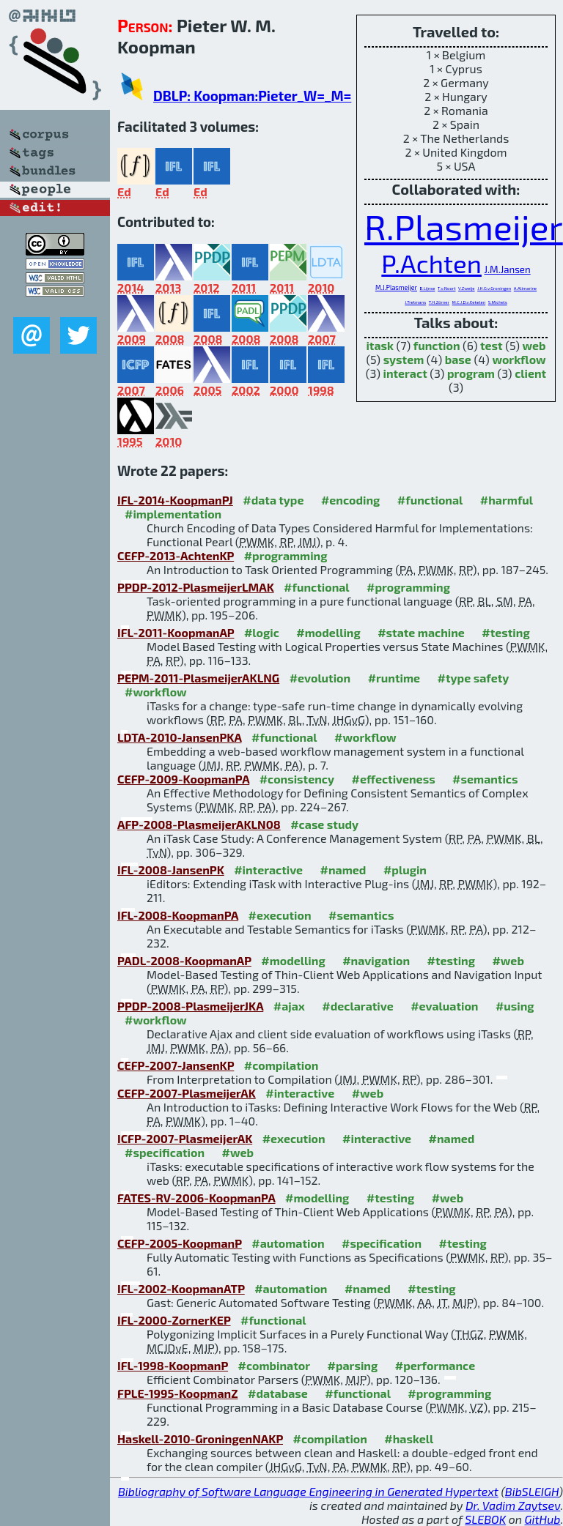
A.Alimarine (525, 288)
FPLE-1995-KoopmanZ (177, 1393)
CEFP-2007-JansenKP (175, 1065)
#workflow (156, 692)
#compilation (281, 1065)
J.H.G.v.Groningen (494, 288)
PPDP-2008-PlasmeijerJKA (190, 1006)
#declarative (357, 1006)
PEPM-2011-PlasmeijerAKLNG (198, 678)
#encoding (350, 500)
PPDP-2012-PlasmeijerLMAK (195, 587)
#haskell (408, 1438)
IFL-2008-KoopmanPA (177, 915)
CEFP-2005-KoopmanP (179, 1243)
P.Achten (431, 262)
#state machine (421, 632)
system (403, 359)
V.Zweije (466, 288)
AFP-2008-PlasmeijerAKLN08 (199, 824)
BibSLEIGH (532, 1491)
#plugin (405, 869)
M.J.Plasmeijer (396, 287)
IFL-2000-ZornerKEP (174, 1320)
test (491, 345)
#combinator (274, 1365)
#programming (286, 555)
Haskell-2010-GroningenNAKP (200, 1438)
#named (343, 869)
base (458, 359)
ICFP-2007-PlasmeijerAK (184, 1138)
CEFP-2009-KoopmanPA (183, 779)
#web (507, 960)
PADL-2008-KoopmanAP (184, 960)
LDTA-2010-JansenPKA (179, 737)
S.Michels (497, 302)
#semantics (485, 779)
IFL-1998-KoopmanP (172, 1365)
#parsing (352, 1365)
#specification (165, 1152)
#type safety (473, 678)
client (530, 373)
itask (380, 345)
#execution (280, 915)
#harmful (506, 500)
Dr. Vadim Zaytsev (513, 1505)
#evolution (320, 678)
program (471, 373)
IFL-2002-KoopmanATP (181, 1288)
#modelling (328, 632)
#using (515, 1006)
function (436, 345)
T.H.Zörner (439, 302)
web (534, 345)
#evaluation (444, 1006)
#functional (430, 500)
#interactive (268, 869)
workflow (518, 359)
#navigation (376, 960)
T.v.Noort (446, 288)
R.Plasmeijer (463, 226)
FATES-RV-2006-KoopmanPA (196, 1198)
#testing (505, 632)
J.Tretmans (415, 302)
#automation (287, 1243)
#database (278, 1393)
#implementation (173, 514)
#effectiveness (393, 779)
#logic (261, 632)
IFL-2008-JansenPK (170, 869)
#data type (273, 500)
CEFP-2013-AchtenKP (175, 555)
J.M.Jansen (507, 269)
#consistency (297, 779)
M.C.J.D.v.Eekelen (469, 302)
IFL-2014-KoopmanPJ (175, 500)
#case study (324, 824)
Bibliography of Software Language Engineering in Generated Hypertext (308, 1491)
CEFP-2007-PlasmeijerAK (186, 1093)
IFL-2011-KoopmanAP (175, 632)
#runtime (394, 678)
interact (405, 373)
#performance (435, 1365)
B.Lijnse (427, 288)
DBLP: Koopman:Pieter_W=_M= (252, 95)
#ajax (289, 1006)
